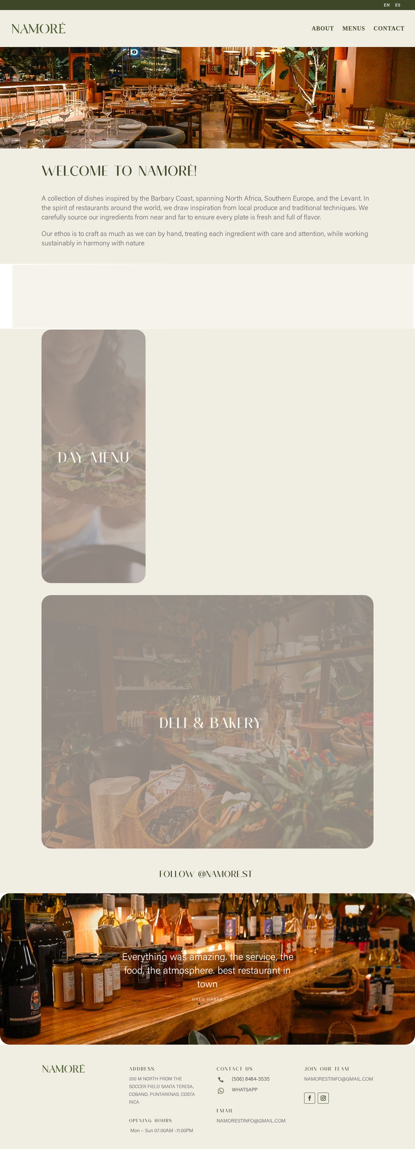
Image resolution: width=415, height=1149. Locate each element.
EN (387, 5)
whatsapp (244, 1090)
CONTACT (389, 29)
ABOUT (323, 29)
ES (397, 5)
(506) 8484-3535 (251, 1079)
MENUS (353, 29)
